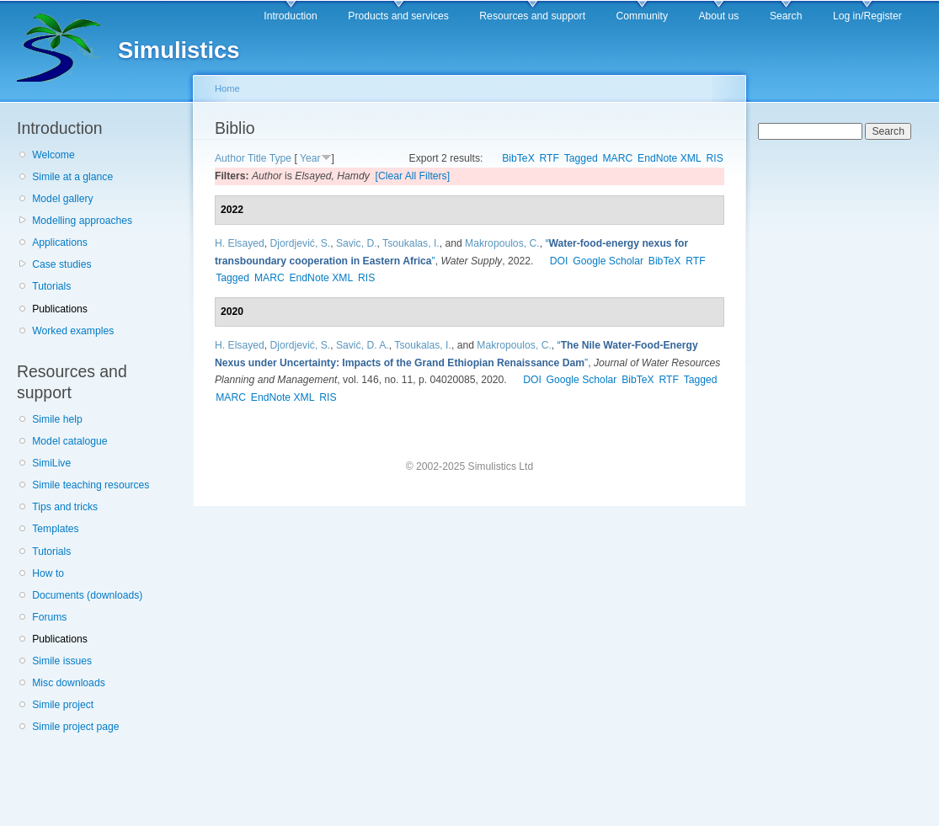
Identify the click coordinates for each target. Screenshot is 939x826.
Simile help (57, 419)
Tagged (581, 158)
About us (718, 16)
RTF (549, 158)
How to (48, 573)
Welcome (53, 155)
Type (280, 158)
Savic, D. (356, 243)
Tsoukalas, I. (411, 243)
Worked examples (73, 331)
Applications (60, 242)
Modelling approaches (82, 220)
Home (227, 88)
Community (642, 16)
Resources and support (532, 16)
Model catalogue (69, 441)
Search (786, 16)
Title (257, 158)
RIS (715, 158)
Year (310, 158)
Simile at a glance (72, 177)
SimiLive (51, 463)
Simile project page (75, 727)
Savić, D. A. (362, 345)
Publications (60, 309)
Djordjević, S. (300, 243)
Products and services (398, 16)
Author (230, 158)
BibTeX (518, 158)
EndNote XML (670, 158)
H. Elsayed (239, 243)
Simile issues (62, 661)
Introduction (290, 16)
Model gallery (62, 199)
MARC (617, 158)
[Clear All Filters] (413, 176)
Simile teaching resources (90, 485)
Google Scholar (608, 261)
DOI (559, 261)
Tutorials (51, 286)
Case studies (61, 264)
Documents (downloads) (87, 595)
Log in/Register (867, 16)
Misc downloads (68, 683)
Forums (49, 617)
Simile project (62, 705)
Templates (55, 529)
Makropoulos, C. (502, 243)
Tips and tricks (65, 507)
